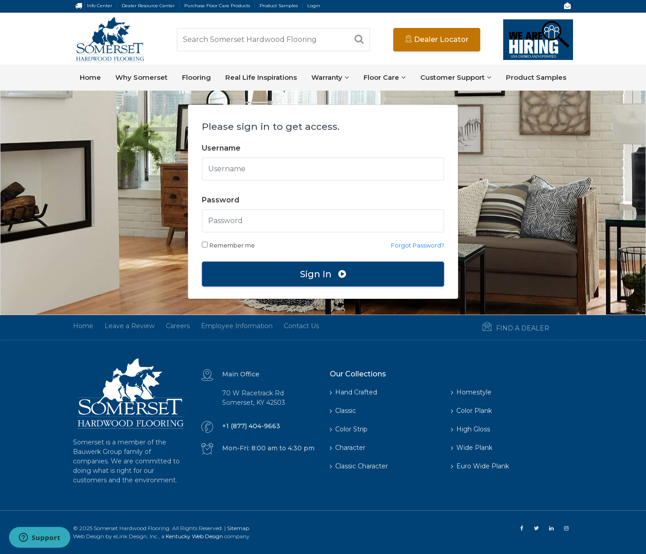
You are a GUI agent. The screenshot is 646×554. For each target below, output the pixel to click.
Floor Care (385, 77)
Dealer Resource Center (148, 6)
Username (221, 148)
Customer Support (455, 77)
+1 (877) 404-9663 (251, 426)
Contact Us (290, 326)
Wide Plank (471, 448)
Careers (166, 326)
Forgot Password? (417, 245)
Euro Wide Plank (480, 466)
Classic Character (359, 466)
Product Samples (278, 6)
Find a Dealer (504, 327)
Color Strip (349, 429)
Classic (343, 411)
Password (220, 200)
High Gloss (470, 429)
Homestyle (471, 392)
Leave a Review (118, 326)
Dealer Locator (437, 39)
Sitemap (238, 528)
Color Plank (471, 411)
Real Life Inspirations (261, 77)
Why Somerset (141, 77)
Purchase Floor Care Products (217, 6)
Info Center (99, 6)
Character (347, 448)
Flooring (196, 77)
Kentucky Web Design (194, 536)
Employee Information (225, 326)
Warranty (330, 77)
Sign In (323, 274)
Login (313, 6)
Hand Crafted (353, 392)
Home (90, 77)
